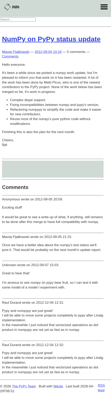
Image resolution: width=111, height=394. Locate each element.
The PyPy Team (24, 386)
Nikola (58, 386)
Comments (10, 56)
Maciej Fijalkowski (15, 52)
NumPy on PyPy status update (51, 39)
